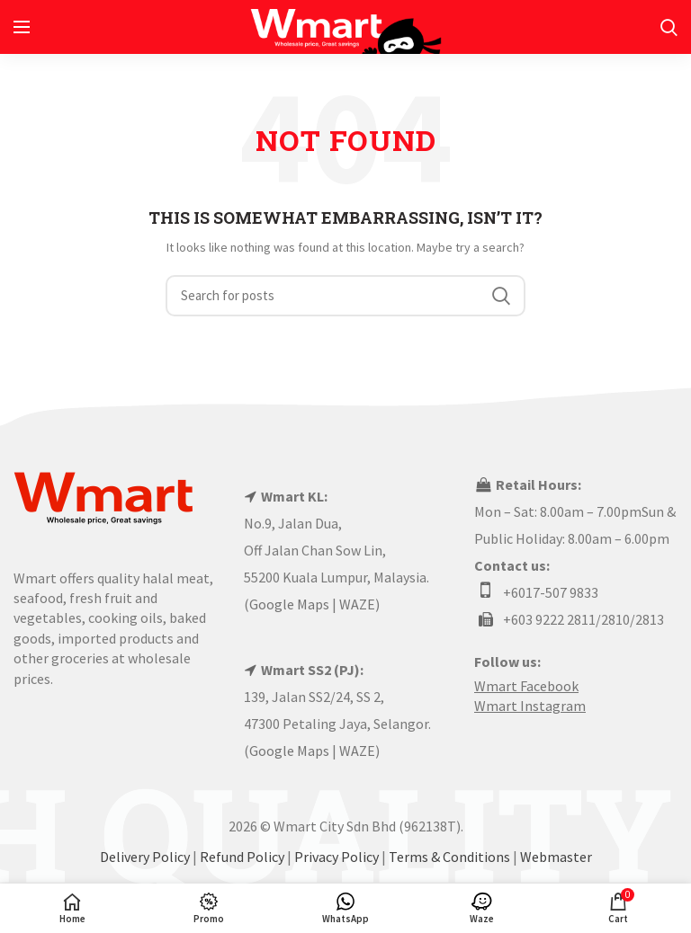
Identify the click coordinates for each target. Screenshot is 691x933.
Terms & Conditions (449, 857)
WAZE (357, 604)
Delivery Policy (145, 857)
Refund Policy (242, 857)
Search (501, 295)
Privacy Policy (336, 857)
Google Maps (289, 604)
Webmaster (556, 857)
